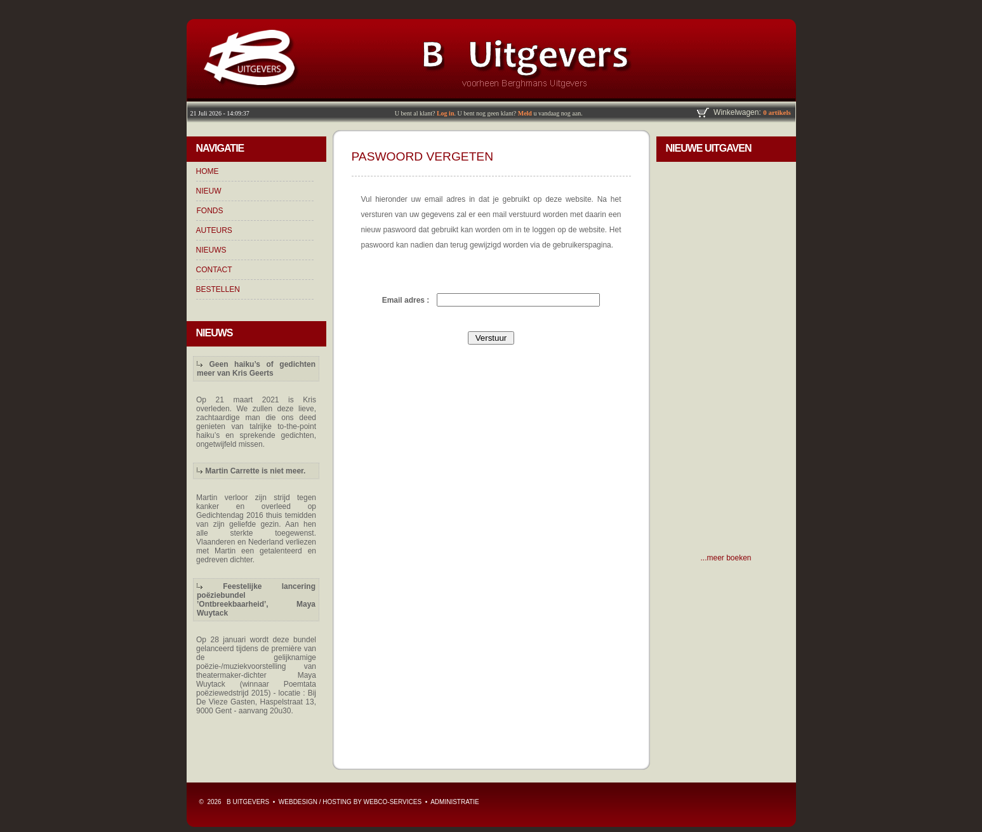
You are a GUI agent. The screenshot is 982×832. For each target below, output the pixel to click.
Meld (525, 113)
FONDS (210, 210)
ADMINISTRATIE (454, 801)
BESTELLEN (218, 289)
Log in (446, 113)
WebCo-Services (393, 801)
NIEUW (209, 191)
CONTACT (214, 269)
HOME (207, 171)
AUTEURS (214, 230)
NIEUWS (211, 250)
